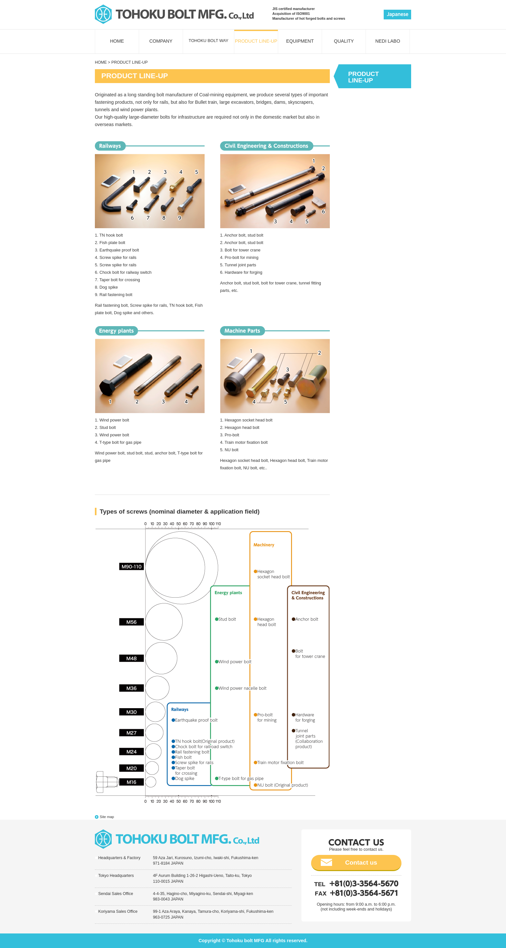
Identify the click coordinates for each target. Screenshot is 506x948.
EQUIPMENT (300, 41)
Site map (107, 817)
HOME (117, 41)
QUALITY (344, 41)
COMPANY (161, 41)
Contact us (361, 862)
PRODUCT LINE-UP (256, 41)
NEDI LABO (387, 41)
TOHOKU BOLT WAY (208, 40)
